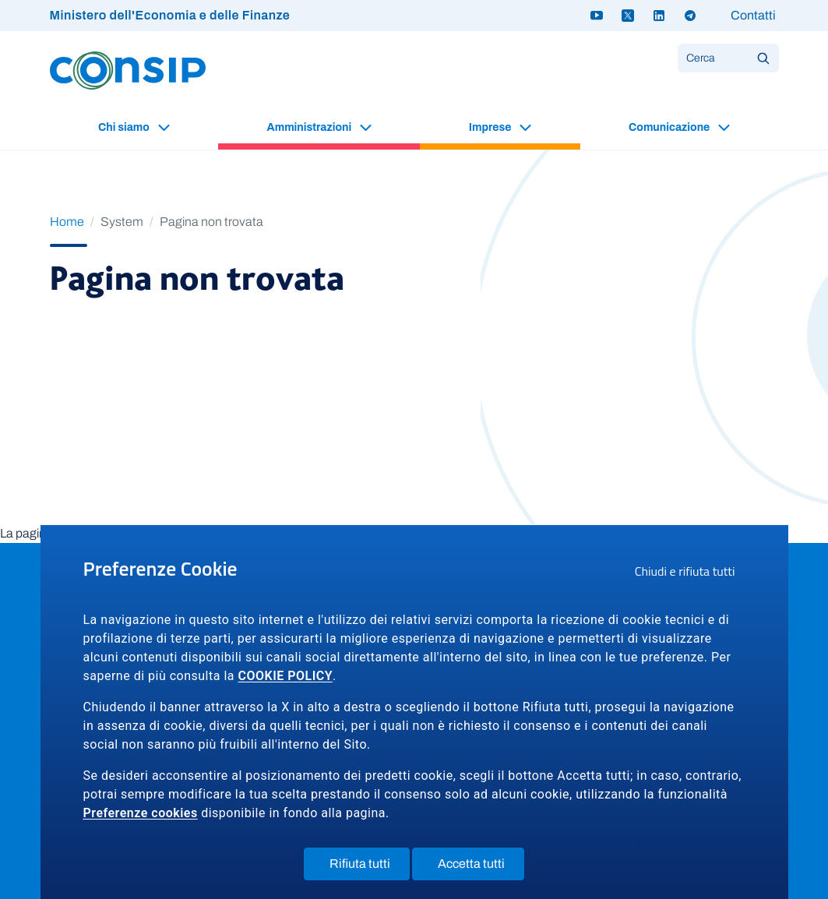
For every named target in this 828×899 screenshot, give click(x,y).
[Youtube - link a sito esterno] (596, 15)
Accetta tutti (481, 867)
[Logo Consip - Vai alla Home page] (128, 69)
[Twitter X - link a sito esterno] (627, 15)
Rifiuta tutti (369, 867)
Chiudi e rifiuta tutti (690, 573)
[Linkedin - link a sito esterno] (659, 15)
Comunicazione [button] (670, 127)
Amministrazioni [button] (310, 127)
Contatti (753, 15)
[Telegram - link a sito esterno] (690, 15)
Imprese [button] (491, 127)
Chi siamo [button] (125, 127)
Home (67, 221)
